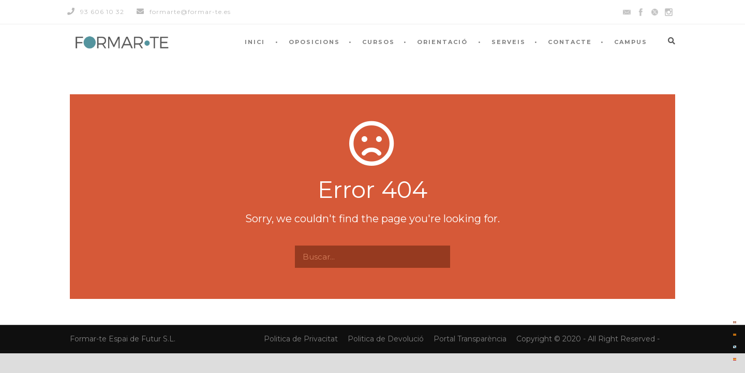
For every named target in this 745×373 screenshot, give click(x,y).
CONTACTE (570, 42)
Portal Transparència (471, 338)
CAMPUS (630, 42)
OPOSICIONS (314, 42)
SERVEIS (508, 42)
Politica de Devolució (386, 338)
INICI (255, 42)
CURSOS (378, 42)
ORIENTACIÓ (442, 42)
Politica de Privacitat (302, 338)
